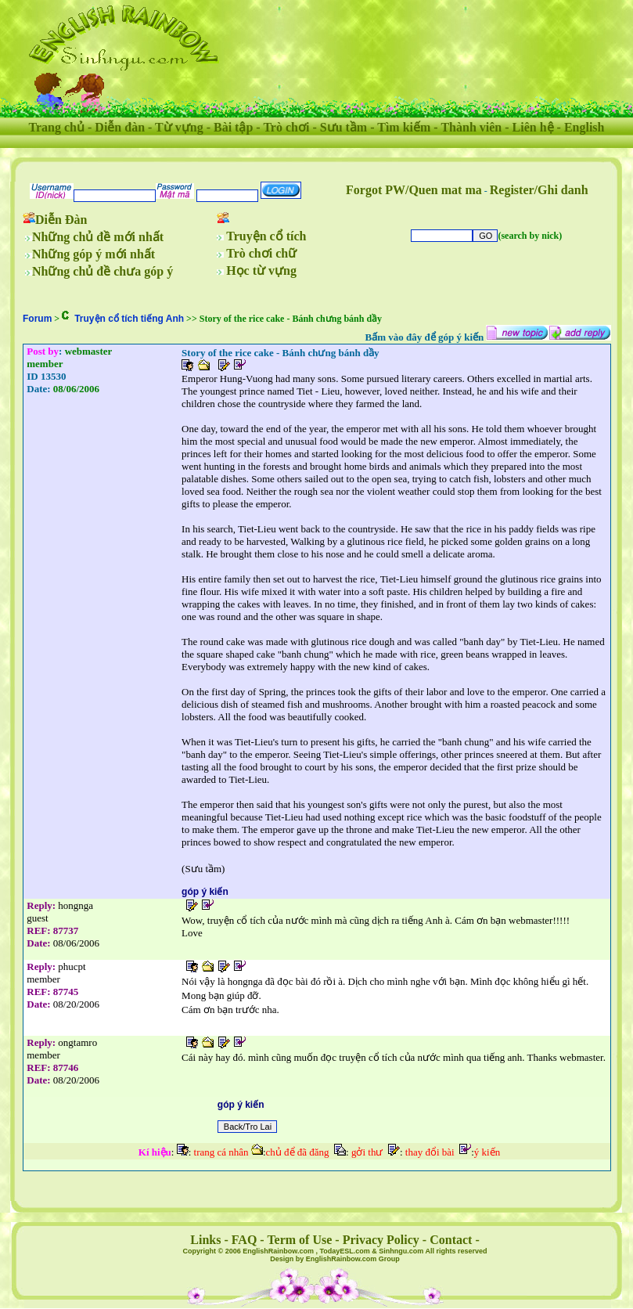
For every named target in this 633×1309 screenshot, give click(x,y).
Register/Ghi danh (539, 190)
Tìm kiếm (403, 127)
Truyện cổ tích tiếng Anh (129, 318)
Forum (37, 318)
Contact (451, 1239)
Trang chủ (57, 127)
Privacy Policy (381, 1239)
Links (205, 1239)
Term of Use (299, 1239)
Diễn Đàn (61, 219)
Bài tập (233, 127)
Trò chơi (286, 127)
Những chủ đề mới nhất (98, 236)
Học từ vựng (261, 270)
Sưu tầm (343, 127)
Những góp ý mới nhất (93, 254)
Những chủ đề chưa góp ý (102, 271)
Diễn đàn (120, 127)
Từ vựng (179, 127)
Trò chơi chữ (261, 253)
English (584, 127)
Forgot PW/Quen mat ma (414, 190)
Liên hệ (533, 127)
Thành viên (471, 127)
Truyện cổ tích (266, 236)
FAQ (244, 1239)
